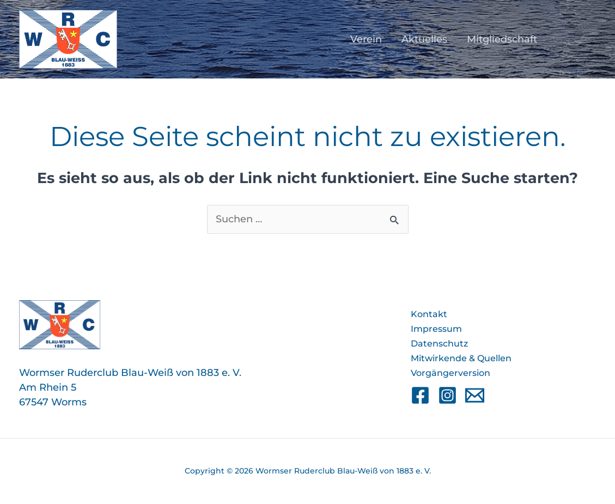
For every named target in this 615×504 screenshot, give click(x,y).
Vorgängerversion (450, 373)
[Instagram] (447, 395)
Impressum (436, 329)
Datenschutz (439, 343)
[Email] (474, 395)
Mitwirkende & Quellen (461, 358)
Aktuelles (424, 39)
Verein (366, 39)
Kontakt (429, 314)
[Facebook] (420, 395)
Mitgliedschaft (502, 39)
